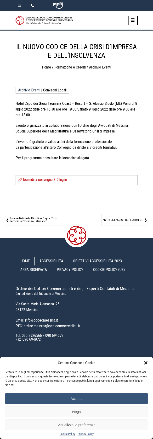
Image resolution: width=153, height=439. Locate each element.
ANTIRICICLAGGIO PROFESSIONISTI (123, 219)
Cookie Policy (67, 434)
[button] (145, 362)
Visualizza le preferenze (76, 425)
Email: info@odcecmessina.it (37, 320)
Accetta (76, 399)
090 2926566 (32, 335)
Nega (76, 412)
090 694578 (54, 335)
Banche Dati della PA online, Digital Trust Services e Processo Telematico (33, 220)
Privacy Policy (86, 434)
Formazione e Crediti (70, 67)
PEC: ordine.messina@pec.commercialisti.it (48, 326)
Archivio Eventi (100, 67)
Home (46, 67)
